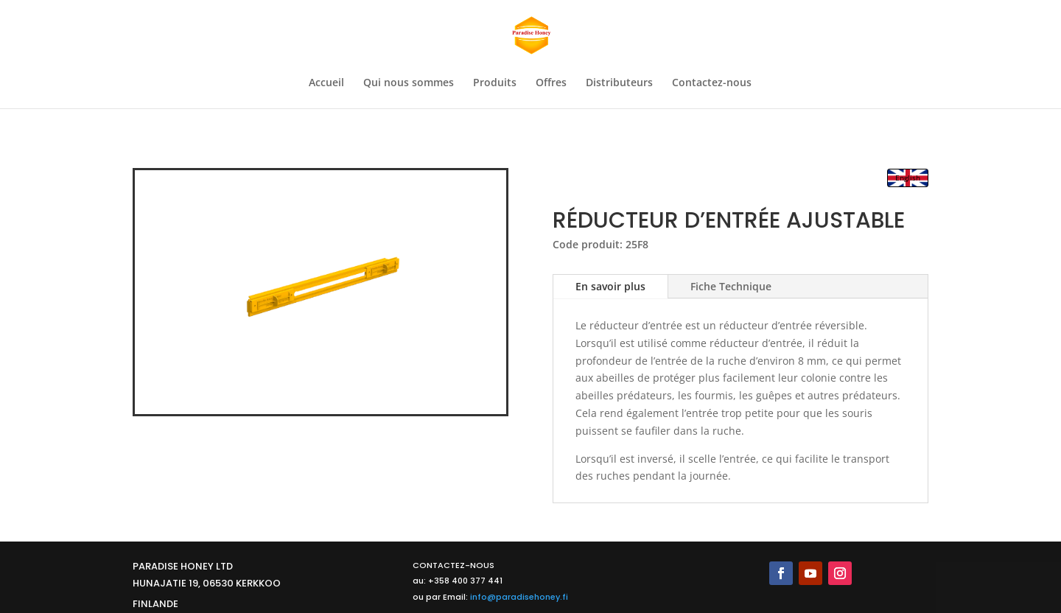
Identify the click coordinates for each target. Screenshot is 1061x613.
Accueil (326, 83)
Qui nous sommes (408, 83)
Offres (551, 83)
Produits (495, 83)
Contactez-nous (712, 83)
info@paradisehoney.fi (519, 597)
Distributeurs (619, 83)
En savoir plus (610, 286)
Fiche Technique (730, 286)
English (907, 177)
